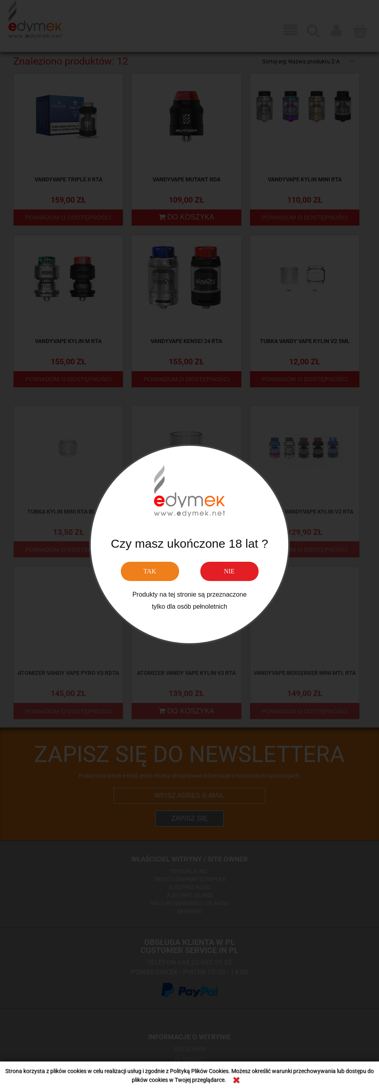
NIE (229, 571)
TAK (149, 571)
